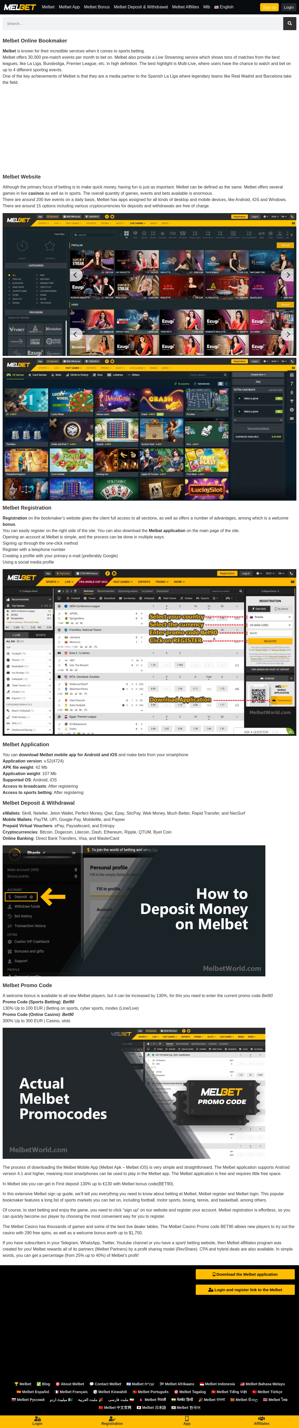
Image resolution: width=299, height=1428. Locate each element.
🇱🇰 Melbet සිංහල (244, 1400)
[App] (186, 1418)
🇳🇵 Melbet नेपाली (152, 1400)
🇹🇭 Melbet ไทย (275, 1400)
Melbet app (158, 1173)
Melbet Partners (111, 1249)
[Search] (289, 23)
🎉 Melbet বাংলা (211, 1400)
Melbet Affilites (185, 7)
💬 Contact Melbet (105, 1384)
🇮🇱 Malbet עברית (140, 1384)
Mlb (206, 7)
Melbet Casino (24, 1226)
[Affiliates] (261, 1418)
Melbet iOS (136, 1167)
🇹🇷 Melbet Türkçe (267, 1392)
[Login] (37, 1418)
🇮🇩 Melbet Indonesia (217, 1384)
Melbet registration (236, 1210)
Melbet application (239, 1167)
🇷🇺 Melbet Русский (28, 1400)
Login (37, 1423)
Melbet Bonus (97, 7)
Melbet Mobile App (80, 1167)
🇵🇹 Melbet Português (150, 1392)
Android (282, 1167)
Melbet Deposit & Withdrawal (141, 7)
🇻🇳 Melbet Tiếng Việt (229, 1392)
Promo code (208, 1226)
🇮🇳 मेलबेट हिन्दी (182, 1400)
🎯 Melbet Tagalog (190, 1392)
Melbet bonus (134, 1184)
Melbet (48, 7)
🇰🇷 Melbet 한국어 (185, 1407)
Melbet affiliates (241, 1243)
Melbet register (212, 1194)
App (186, 1423)
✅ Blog (43, 1384)
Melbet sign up (47, 1194)
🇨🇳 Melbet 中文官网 (115, 1407)
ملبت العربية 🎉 (90, 1400)
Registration (112, 1423)
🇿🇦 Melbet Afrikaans (176, 1384)
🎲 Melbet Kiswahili (110, 1392)
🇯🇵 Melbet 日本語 (151, 1407)
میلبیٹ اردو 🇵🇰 (61, 1400)
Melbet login (247, 1194)
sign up (131, 1210)
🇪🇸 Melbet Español (33, 1392)
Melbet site (17, 1184)
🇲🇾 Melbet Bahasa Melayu (262, 1384)
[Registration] (112, 1418)
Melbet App (69, 7)
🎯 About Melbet (69, 1384)
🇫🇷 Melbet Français (71, 1392)
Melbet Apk (111, 1167)
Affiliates (261, 1423)
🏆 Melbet (22, 1384)
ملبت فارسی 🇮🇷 (121, 1400)
